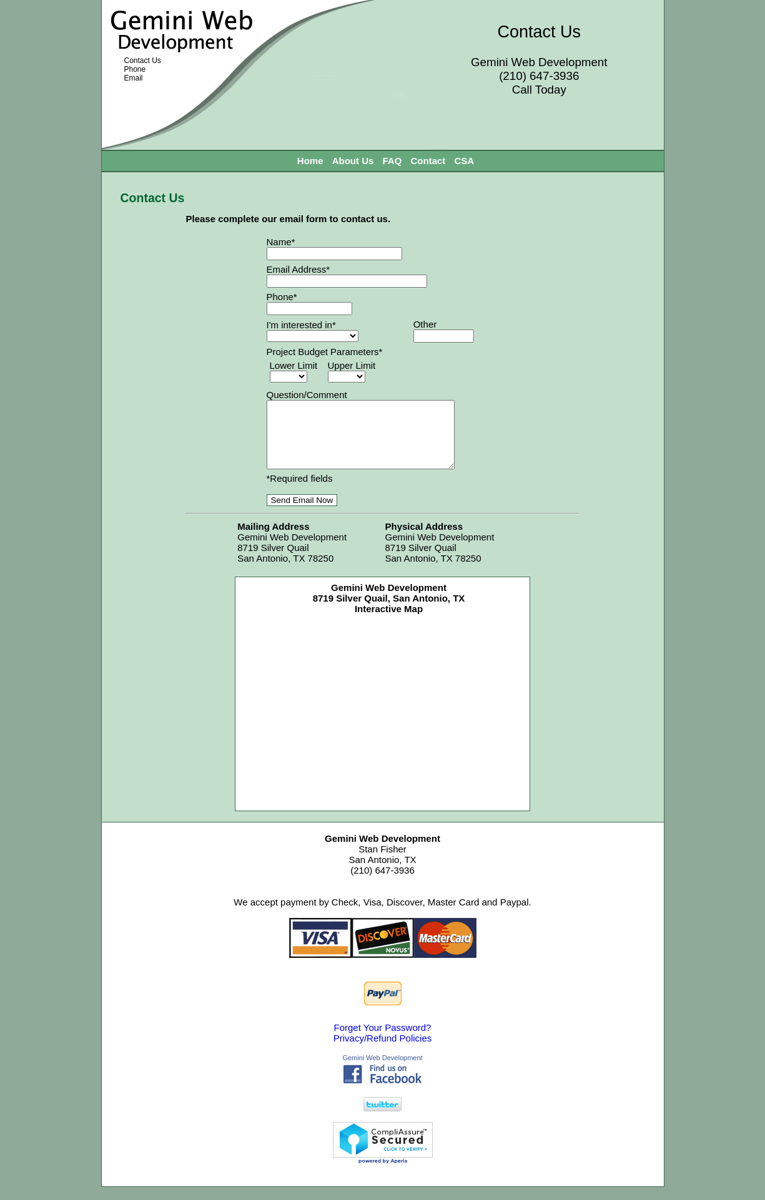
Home (310, 160)
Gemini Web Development (382, 1071)
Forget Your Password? (383, 1040)
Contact (428, 160)
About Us (353, 160)
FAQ (392, 160)
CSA (465, 160)
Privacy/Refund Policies (382, 1051)
